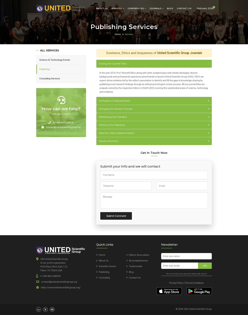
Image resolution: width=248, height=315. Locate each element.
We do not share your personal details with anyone (186, 274)
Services (116, 8)
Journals (155, 8)
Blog (170, 8)
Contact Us (184, 8)
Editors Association (139, 255)
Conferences (136, 8)
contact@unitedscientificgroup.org (59, 281)
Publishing (44, 69)
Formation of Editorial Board (114, 100)
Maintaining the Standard (113, 117)
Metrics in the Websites (112, 125)
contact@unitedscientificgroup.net (63, 127)
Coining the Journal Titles (112, 63)
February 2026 (206, 8)
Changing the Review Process (115, 108)
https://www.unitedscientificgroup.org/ (61, 287)
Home (118, 34)
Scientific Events (107, 266)
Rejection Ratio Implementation (117, 133)
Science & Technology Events (54, 59)
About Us (102, 8)
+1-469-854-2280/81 (63, 122)
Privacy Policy (176, 283)
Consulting (104, 277)
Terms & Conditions (194, 283)
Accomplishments (138, 260)
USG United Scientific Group (198, 309)
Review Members (108, 141)
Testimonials (135, 266)
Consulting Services (49, 78)
